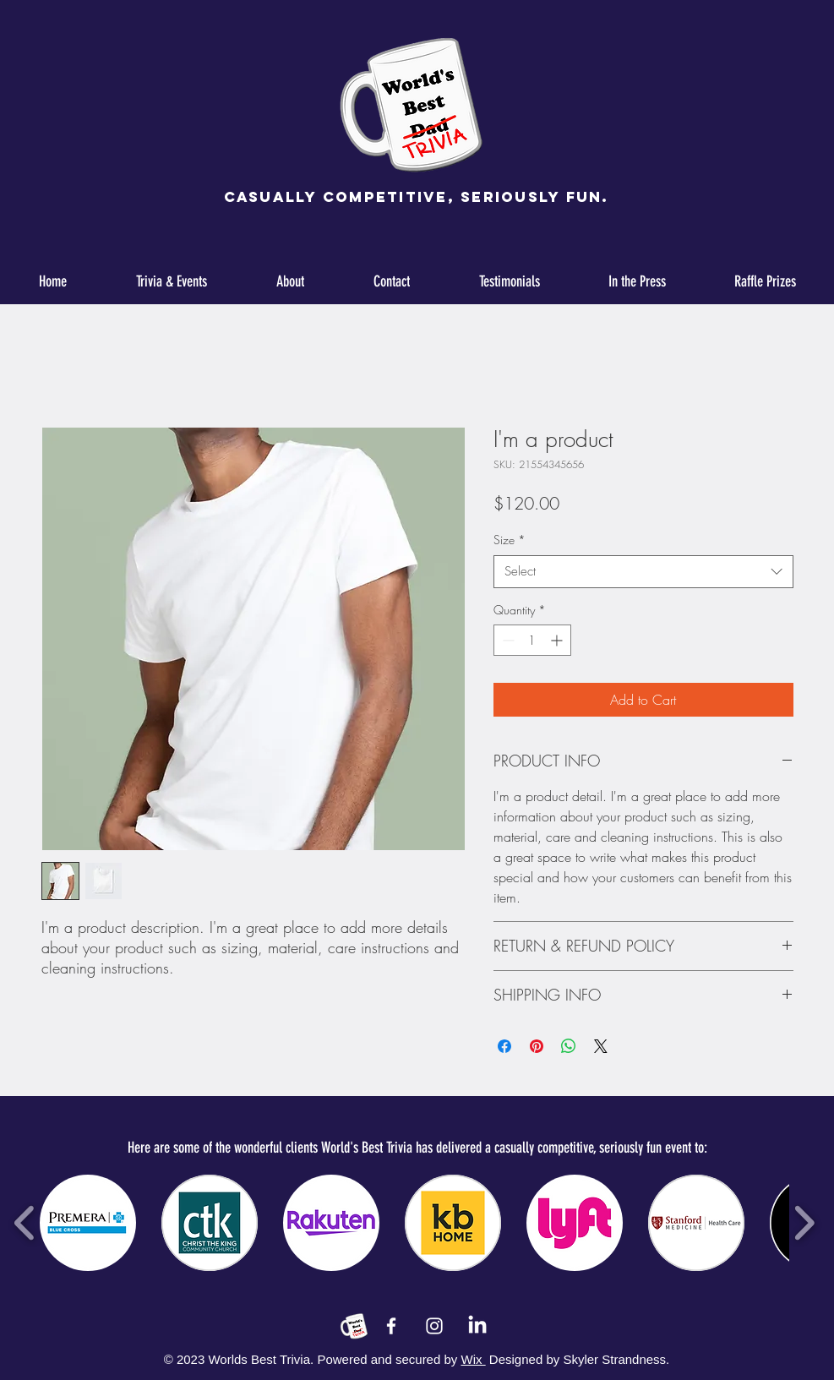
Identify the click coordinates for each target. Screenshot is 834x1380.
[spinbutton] (532, 640)
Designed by (524, 1359)
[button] (88, 1223)
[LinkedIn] (477, 1326)
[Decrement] (506, 640)
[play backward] (25, 1223)
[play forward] (804, 1223)
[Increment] (558, 640)
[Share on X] (601, 1046)
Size (509, 540)
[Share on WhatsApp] (569, 1046)
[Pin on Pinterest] (536, 1046)
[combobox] (643, 571)
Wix (473, 1359)
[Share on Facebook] (504, 1046)
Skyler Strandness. (614, 1359)
